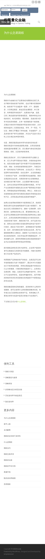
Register (5, 15)
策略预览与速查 (11, 377)
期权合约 (7, 448)
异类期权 (7, 484)
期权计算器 (9, 371)
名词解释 (7, 430)
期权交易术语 (9, 454)
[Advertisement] (22, 63)
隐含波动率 (9, 401)
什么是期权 (21, 301)
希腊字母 (7, 472)
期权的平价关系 (10, 466)
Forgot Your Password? (20, 15)
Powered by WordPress (12, 551)
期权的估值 (8, 460)
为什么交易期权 (10, 418)
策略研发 (8, 383)
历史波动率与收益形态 (13, 395)
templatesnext (9, 554)
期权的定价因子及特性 (12, 436)
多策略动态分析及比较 (13, 389)
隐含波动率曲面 (10, 478)
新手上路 (7, 424)
